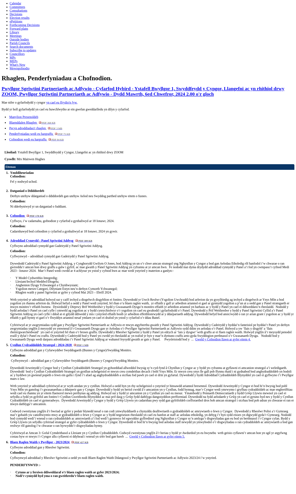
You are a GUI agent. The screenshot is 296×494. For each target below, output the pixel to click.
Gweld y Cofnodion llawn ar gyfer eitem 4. (223, 339)
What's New (17, 64)
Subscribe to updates (23, 50)
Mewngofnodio (19, 68)
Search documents (21, 46)
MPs (12, 57)
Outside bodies (19, 39)
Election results (19, 17)
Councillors (17, 54)
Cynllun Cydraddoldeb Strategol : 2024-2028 (49, 345)
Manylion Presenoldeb (23, 117)
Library (14, 32)
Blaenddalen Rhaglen (32, 122)
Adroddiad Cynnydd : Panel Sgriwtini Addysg (51, 240)
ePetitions (16, 21)
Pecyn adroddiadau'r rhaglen (35, 128)
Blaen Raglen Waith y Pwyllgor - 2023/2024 (49, 442)
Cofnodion (27, 215)
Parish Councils (20, 43)
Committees (17, 7)
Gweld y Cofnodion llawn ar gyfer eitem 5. (157, 436)
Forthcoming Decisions (25, 25)
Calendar (15, 3)
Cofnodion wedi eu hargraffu (36, 139)
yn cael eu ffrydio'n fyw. (61, 102)
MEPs (13, 61)
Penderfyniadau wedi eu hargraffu (39, 133)
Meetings (16, 36)
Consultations (18, 10)
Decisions (16, 14)
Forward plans (19, 28)
